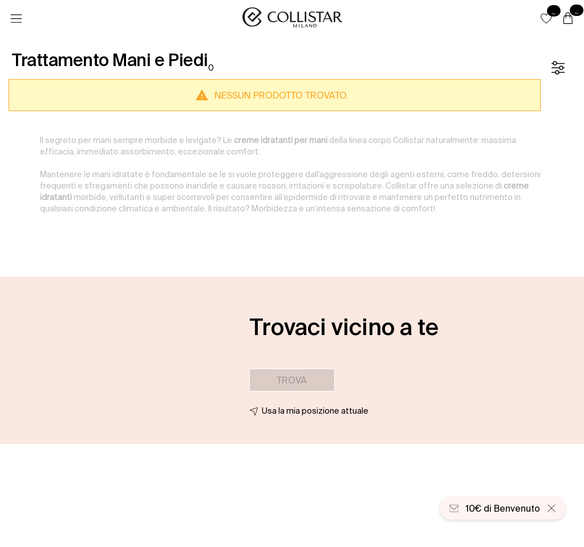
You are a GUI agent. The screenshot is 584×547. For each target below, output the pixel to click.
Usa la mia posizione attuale (315, 410)
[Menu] (16, 18)
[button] (546, 18)
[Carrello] (568, 18)
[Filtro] (558, 68)
